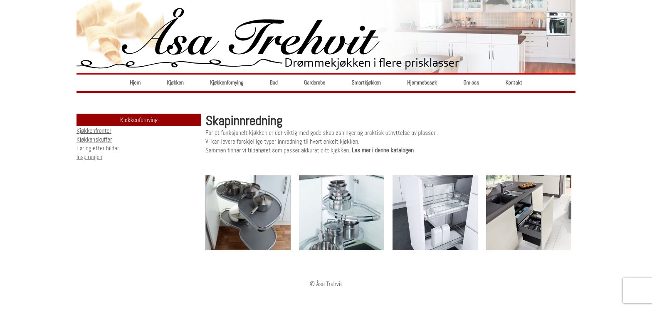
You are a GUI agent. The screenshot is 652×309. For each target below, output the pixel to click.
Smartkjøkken (366, 82)
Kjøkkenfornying (226, 82)
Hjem (135, 82)
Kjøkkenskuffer (94, 139)
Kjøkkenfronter (94, 131)
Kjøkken (175, 82)
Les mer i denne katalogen (383, 150)
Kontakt (514, 82)
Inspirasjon (89, 157)
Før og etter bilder (98, 148)
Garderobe (314, 82)
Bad (274, 82)
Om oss (471, 82)
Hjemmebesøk (422, 82)
